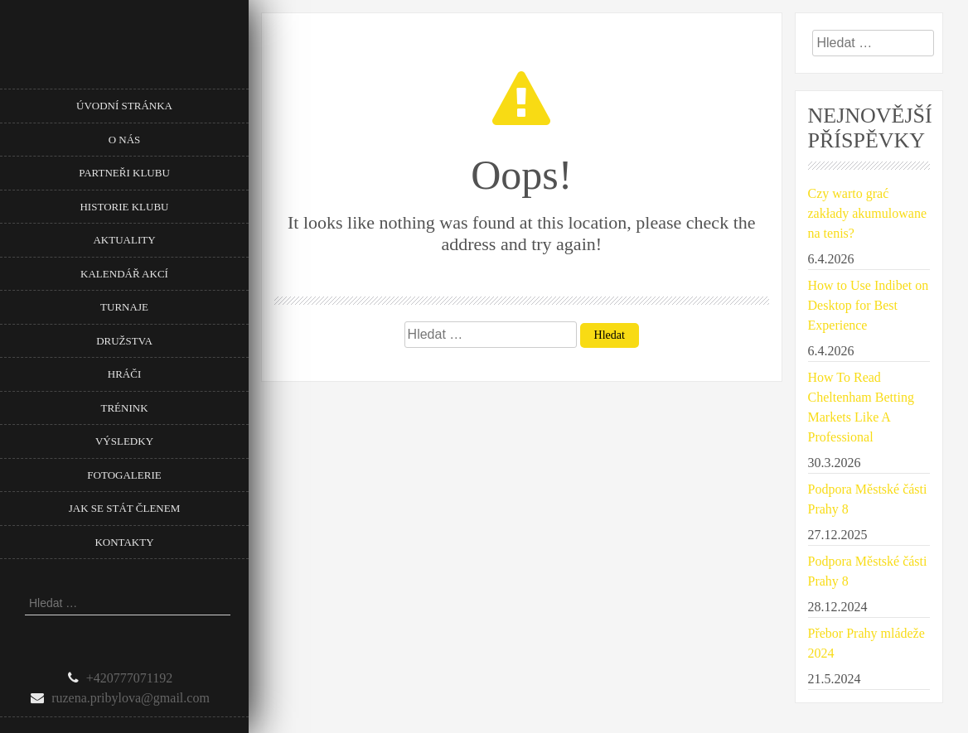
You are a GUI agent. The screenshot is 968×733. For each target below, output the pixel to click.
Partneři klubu (124, 172)
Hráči (124, 374)
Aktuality (124, 240)
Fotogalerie (124, 475)
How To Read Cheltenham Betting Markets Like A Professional (861, 407)
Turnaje (124, 307)
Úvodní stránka (124, 105)
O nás (125, 139)
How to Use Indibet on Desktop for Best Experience (868, 305)
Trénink (124, 408)
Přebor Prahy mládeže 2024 (866, 643)
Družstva (124, 341)
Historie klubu (124, 206)
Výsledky (124, 441)
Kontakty (123, 542)
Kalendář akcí (124, 274)
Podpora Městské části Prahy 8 (867, 499)
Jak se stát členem (124, 508)
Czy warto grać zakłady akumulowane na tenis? (867, 213)
